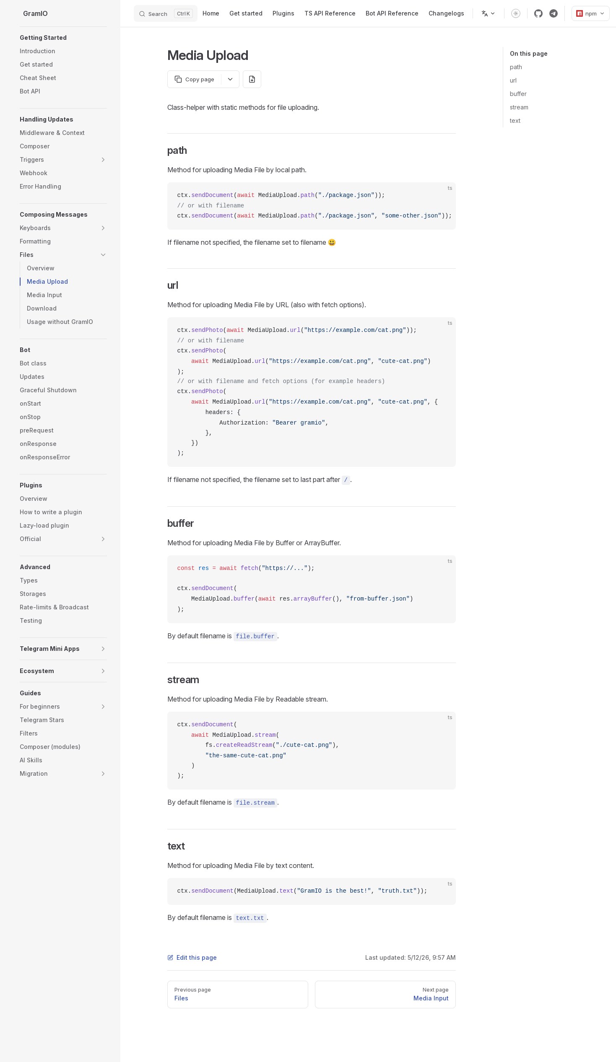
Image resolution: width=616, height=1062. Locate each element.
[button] (63, 37)
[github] (538, 13)
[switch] (515, 13)
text (515, 120)
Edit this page (192, 957)
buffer (518, 93)
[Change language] (488, 13)
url (513, 80)
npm (590, 13)
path (516, 66)
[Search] (166, 13)
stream (519, 107)
